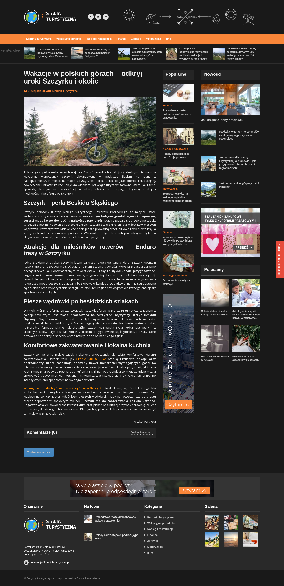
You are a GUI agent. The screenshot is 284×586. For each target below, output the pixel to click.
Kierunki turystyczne (39, 38)
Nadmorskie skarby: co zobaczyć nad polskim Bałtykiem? (98, 53)
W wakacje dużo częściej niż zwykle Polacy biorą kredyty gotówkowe (178, 241)
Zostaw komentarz (142, 432)
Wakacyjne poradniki (69, 38)
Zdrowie (136, 38)
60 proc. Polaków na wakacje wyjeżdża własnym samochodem (177, 197)
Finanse (121, 38)
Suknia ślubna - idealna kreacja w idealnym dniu (214, 313)
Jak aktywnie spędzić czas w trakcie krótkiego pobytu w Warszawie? (246, 314)
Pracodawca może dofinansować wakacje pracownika (177, 114)
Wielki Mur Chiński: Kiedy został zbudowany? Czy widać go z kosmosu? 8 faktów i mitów (241, 53)
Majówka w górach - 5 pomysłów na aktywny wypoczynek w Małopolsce (52, 53)
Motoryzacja (153, 38)
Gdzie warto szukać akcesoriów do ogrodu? (245, 358)
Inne (168, 38)
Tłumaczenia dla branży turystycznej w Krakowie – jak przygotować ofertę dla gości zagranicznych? (237, 163)
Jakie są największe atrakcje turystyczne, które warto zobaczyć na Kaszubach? (147, 53)
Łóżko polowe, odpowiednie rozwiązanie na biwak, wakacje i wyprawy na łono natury (193, 53)
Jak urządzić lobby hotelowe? (222, 120)
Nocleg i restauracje (99, 38)
